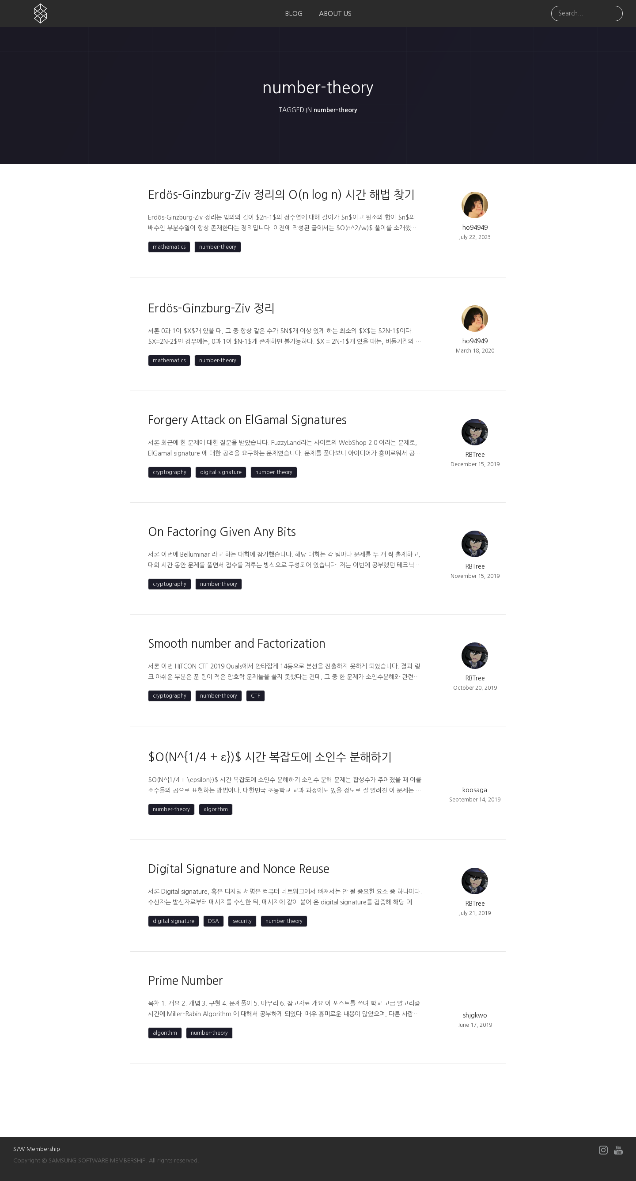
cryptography (169, 472)
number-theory (217, 247)
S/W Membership (36, 1149)
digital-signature (221, 472)
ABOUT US (335, 13)
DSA (213, 921)
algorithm (216, 809)
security (242, 921)
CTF (255, 696)
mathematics (169, 247)
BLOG (294, 13)
